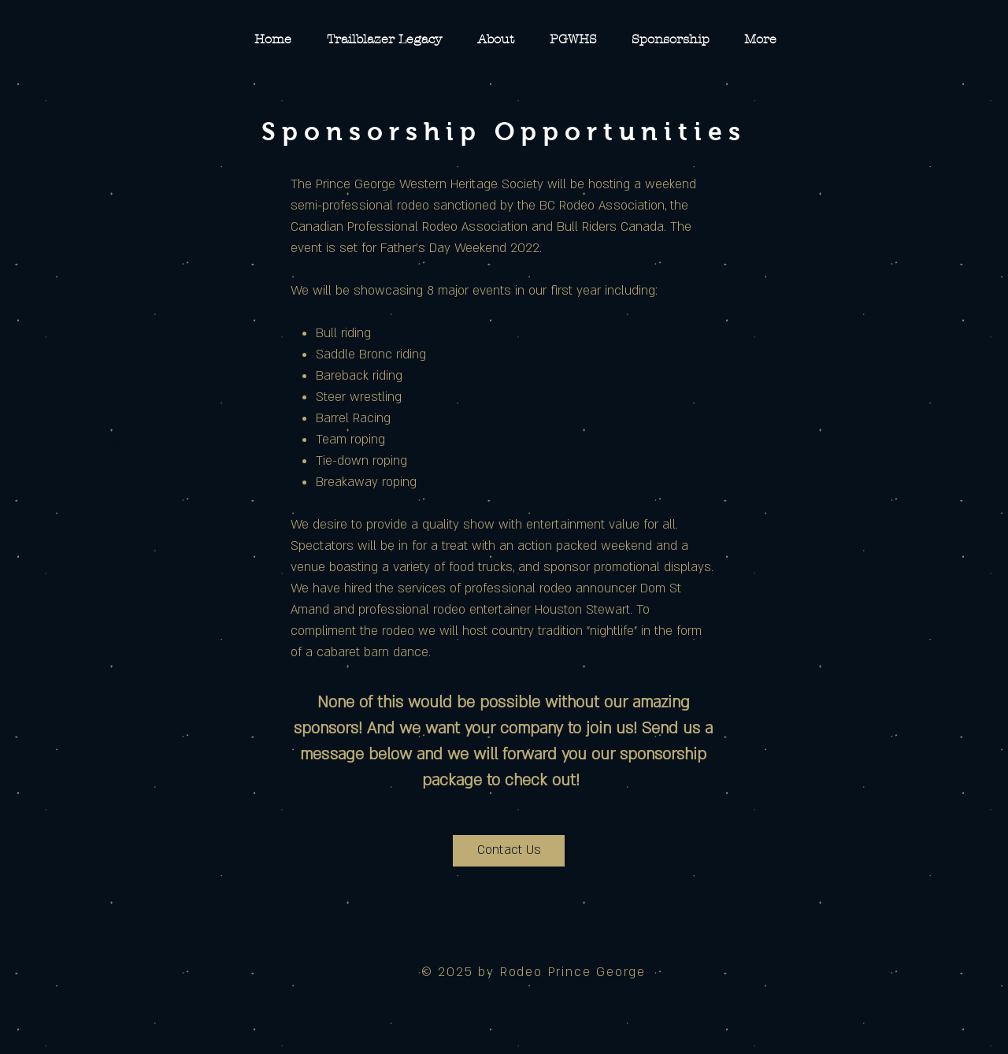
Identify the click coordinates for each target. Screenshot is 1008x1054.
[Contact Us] (509, 851)
